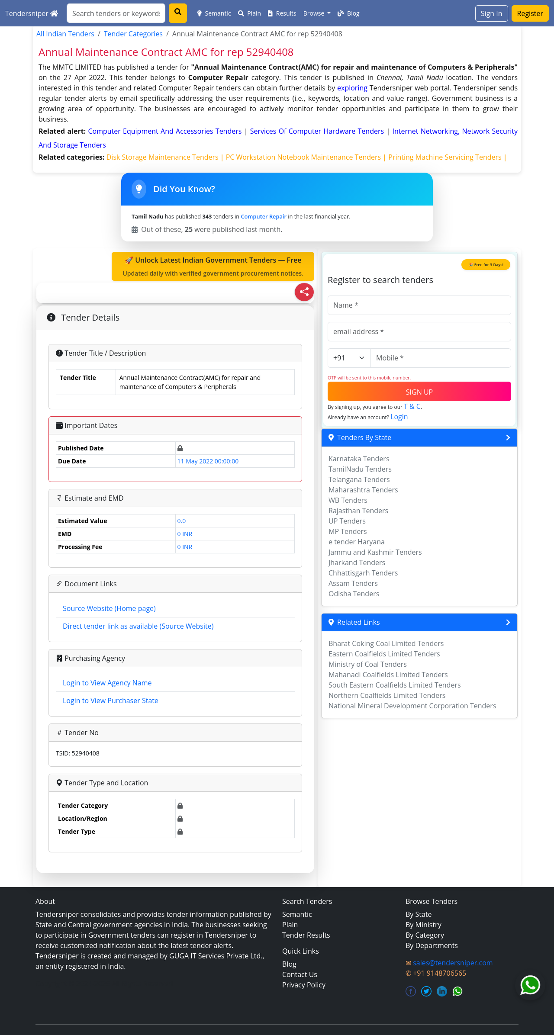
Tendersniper (31, 13)
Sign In (491, 13)
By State (419, 914)
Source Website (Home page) (109, 608)
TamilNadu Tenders (360, 469)
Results (282, 13)
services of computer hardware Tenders (318, 131)
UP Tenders (347, 521)
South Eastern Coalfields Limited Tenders (395, 685)
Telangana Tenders (359, 479)
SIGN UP (419, 392)
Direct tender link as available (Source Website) (138, 626)
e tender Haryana (357, 541)
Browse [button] (314, 13)
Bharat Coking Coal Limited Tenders (386, 643)
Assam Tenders (353, 583)
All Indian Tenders (65, 34)
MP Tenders (348, 531)
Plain (249, 13)
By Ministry (423, 924)
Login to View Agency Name (107, 683)
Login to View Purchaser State (110, 700)
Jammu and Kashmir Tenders (375, 552)
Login (399, 416)
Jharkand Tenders (357, 562)
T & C (412, 406)
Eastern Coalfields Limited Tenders (384, 654)
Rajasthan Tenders (358, 510)
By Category (425, 935)
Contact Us (299, 974)
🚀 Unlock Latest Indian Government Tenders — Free (212, 266)
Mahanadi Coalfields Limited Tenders (388, 674)
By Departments (432, 945)
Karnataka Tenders (359, 458)
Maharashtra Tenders (363, 490)
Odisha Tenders (354, 593)
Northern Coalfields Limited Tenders (387, 695)
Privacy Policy (303, 985)
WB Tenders (348, 500)
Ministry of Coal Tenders (368, 664)
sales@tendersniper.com (453, 963)
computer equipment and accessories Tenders (166, 131)
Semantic (214, 13)
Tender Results (306, 935)
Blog (348, 13)
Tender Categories (133, 34)
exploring (352, 88)
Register (530, 13)
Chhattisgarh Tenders (363, 573)
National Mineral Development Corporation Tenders (412, 705)
